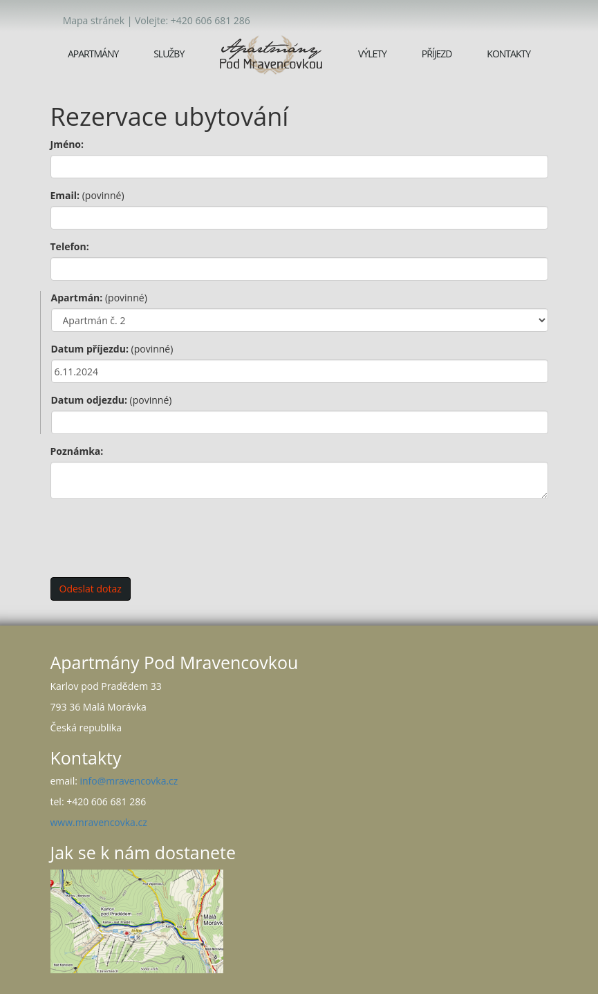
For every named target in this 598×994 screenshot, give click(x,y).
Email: (87, 195)
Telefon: (69, 246)
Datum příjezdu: (112, 348)
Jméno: (67, 144)
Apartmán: (99, 297)
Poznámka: (77, 451)
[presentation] (155, 536)
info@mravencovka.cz (129, 780)
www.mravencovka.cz (98, 822)
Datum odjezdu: (111, 399)
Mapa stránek (93, 20)
